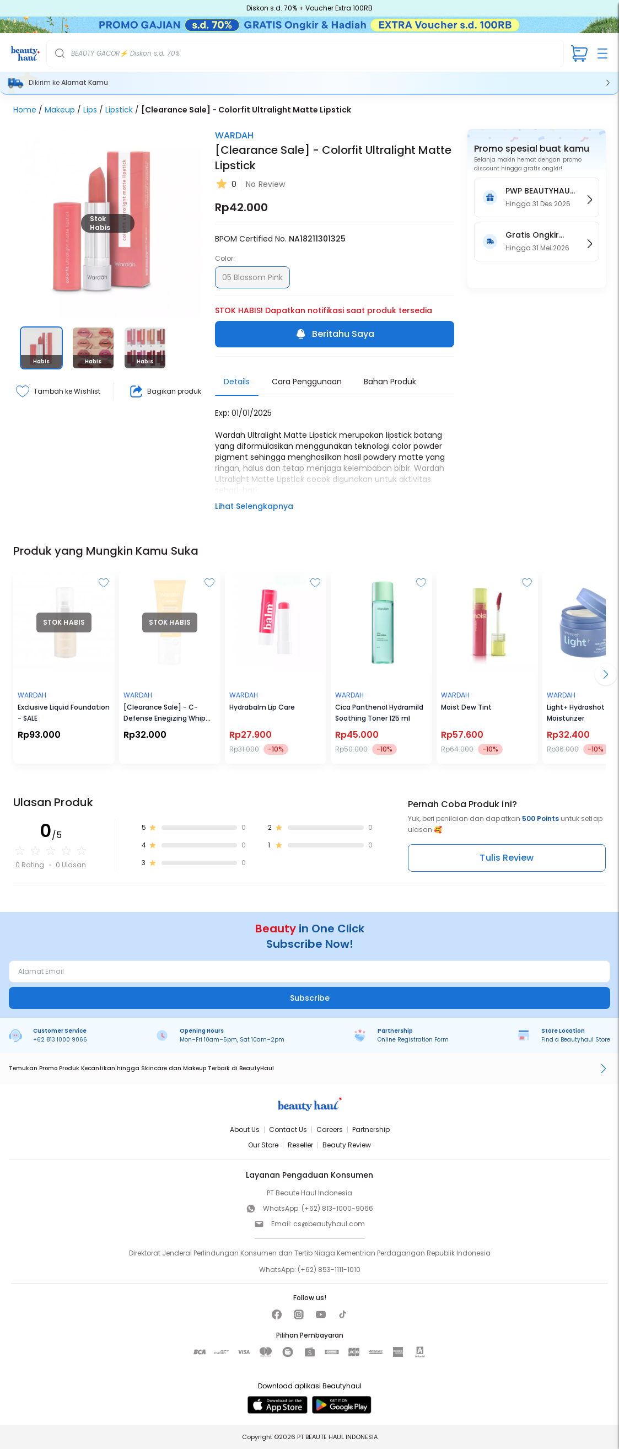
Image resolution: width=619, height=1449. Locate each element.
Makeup (60, 109)
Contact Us (288, 1129)
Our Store (263, 1145)
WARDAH (234, 135)
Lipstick (119, 109)
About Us (245, 1129)
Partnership (371, 1129)
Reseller (300, 1145)
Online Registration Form (413, 1039)
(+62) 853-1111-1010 (329, 1269)
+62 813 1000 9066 (60, 1039)
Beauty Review (346, 1145)
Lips (90, 109)
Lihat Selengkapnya (254, 506)
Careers (329, 1129)
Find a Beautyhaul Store (575, 1039)
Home (24, 109)
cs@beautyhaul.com (329, 1223)
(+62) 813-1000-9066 (337, 1208)
